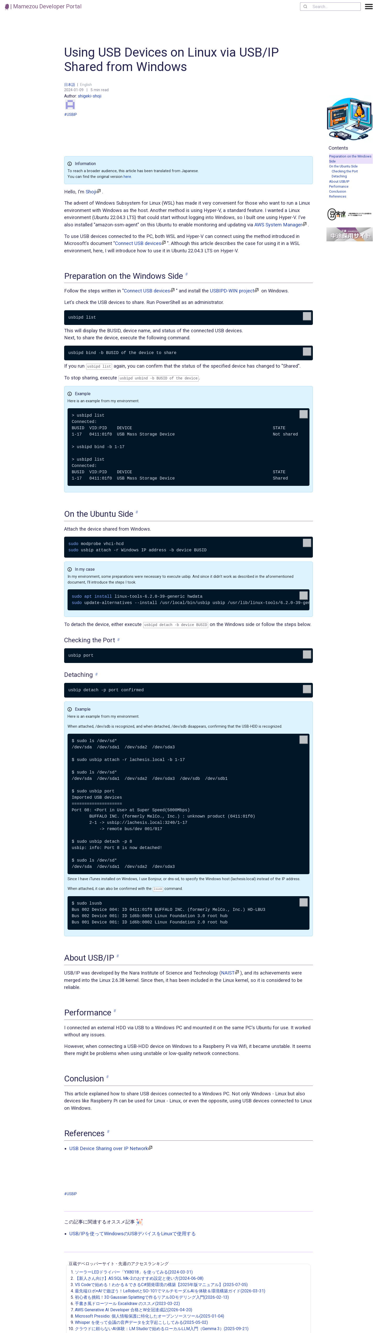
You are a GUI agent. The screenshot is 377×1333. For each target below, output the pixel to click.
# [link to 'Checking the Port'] (118, 638)
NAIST (228, 971)
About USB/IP (339, 181)
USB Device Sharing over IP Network (108, 1146)
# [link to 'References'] (108, 1129)
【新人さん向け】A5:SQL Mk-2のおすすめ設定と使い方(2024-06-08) (139, 1276)
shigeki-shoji (83, 102)
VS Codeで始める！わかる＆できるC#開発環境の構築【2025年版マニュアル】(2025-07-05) (161, 1283)
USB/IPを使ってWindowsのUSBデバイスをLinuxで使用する (132, 1231)
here (127, 177)
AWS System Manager (278, 224)
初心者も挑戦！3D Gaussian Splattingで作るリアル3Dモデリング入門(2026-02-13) (152, 1295)
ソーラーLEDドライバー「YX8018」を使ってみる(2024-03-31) (134, 1270)
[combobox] (330, 6)
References (337, 196)
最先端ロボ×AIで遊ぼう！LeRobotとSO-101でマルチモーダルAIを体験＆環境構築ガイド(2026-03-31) (170, 1289)
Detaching (339, 176)
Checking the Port (345, 171)
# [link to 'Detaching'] (96, 673)
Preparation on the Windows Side (350, 158)
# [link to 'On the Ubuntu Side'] (136, 511)
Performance (338, 186)
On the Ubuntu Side (343, 166)
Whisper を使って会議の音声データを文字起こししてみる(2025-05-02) (141, 1320)
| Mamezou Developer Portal (43, 6)
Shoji (91, 191)
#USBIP (70, 114)
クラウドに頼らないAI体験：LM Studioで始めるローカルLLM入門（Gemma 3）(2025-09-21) (161, 1327)
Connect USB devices (138, 243)
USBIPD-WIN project (232, 290)
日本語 (69, 85)
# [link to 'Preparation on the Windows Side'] (186, 274)
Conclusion (337, 191)
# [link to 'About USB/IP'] (117, 954)
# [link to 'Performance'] (114, 1008)
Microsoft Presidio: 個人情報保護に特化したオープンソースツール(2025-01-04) (149, 1314)
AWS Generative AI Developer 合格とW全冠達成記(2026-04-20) (133, 1308)
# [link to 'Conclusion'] (107, 1075)
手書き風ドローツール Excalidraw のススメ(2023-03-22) (127, 1301)
